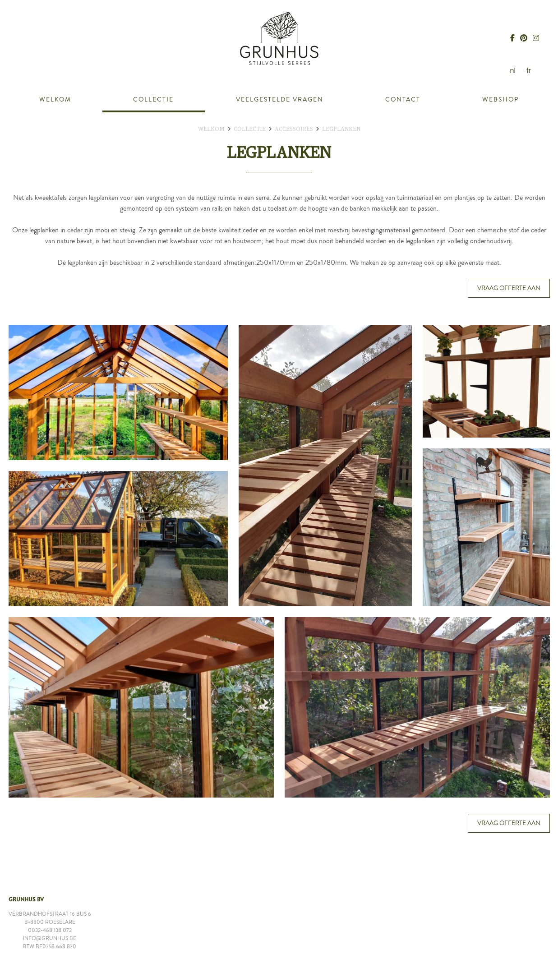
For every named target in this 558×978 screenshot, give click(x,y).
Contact (402, 99)
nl (513, 70)
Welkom (55, 99)
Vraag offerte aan (508, 288)
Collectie (153, 99)
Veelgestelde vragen (279, 99)
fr (528, 70)
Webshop (500, 99)
